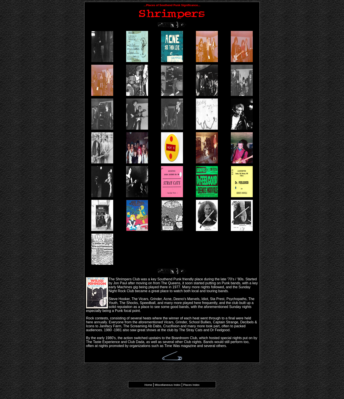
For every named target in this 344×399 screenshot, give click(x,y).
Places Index (191, 384)
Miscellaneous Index (167, 384)
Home (148, 384)
